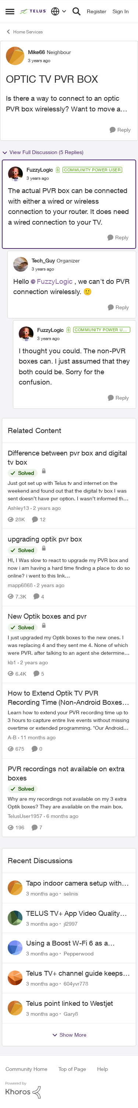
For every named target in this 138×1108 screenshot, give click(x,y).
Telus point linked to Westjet (69, 1003)
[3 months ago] (42, 893)
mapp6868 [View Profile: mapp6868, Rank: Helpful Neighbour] (20, 585)
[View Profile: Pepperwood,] (15, 947)
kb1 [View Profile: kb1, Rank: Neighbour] (12, 662)
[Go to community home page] (33, 11)
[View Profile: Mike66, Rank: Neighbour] (15, 56)
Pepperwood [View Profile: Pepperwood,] (78, 953)
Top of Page (72, 1069)
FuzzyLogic (54, 281)
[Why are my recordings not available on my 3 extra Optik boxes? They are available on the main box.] (69, 802)
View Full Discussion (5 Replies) (43, 152)
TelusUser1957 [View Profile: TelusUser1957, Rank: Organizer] (25, 816)
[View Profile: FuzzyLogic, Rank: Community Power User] (15, 174)
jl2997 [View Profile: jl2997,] (71, 923)
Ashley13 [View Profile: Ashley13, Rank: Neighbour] (18, 508)
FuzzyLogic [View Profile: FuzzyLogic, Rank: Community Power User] (39, 170)
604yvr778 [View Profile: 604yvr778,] (76, 983)
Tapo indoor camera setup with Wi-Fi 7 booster (74, 883)
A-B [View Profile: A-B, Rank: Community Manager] (12, 738)
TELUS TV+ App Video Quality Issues (73, 913)
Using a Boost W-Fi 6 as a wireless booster (67, 943)
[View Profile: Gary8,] (15, 1008)
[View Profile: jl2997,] (15, 918)
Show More (69, 1035)
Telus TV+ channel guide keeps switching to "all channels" (74, 973)
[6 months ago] (61, 816)
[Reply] (120, 130)
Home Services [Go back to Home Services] (24, 32)
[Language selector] (59, 11)
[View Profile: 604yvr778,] (15, 978)
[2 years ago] (46, 508)
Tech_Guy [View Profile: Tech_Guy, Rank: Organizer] (43, 260)
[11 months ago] (37, 737)
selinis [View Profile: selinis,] (71, 893)
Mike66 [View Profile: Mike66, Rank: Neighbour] (36, 52)
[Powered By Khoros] (69, 1090)
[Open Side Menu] (10, 11)
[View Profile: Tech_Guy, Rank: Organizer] (20, 264)
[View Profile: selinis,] (15, 887)
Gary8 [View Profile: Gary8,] (71, 1014)
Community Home (26, 1069)
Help (102, 1069)
